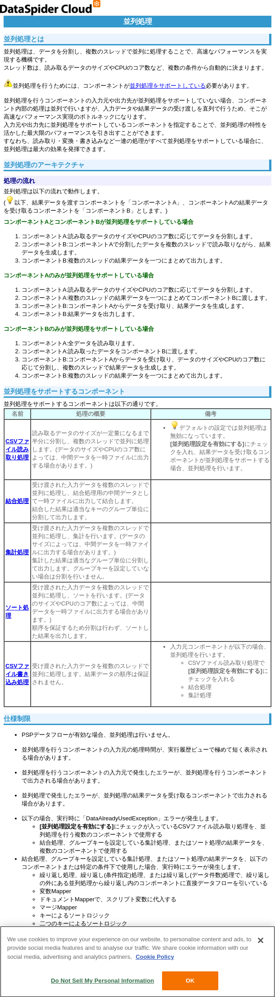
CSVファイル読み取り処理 (17, 449)
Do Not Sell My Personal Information (102, 982)
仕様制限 (17, 718)
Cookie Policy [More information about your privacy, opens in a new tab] (154, 958)
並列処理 (137, 21)
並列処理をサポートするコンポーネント (64, 391)
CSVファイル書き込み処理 (17, 674)
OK (189, 982)
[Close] (260, 942)
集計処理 (17, 552)
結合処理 (17, 501)
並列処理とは (24, 39)
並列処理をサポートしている (168, 85)
